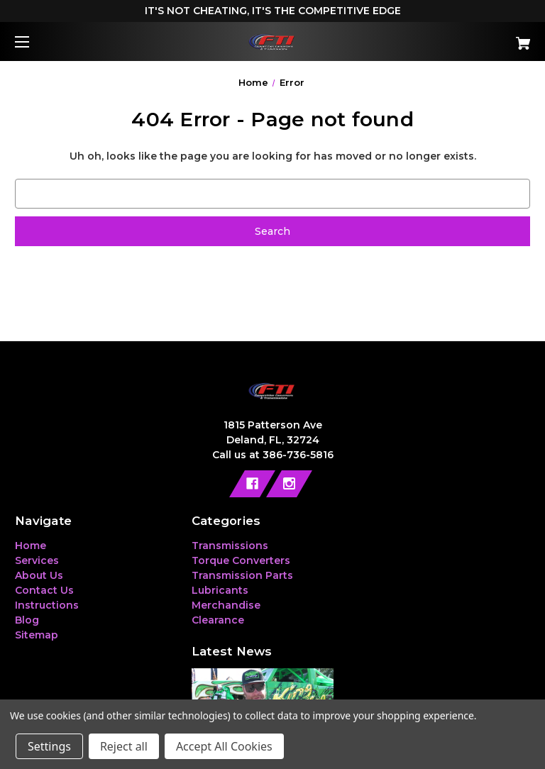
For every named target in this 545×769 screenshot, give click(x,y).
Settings (49, 746)
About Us (39, 575)
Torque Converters (241, 560)
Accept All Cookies (224, 746)
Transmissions (230, 545)
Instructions (47, 605)
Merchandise (226, 605)
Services (37, 560)
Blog (27, 620)
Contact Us (44, 590)
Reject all (124, 746)
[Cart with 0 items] (478, 38)
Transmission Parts (242, 575)
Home (30, 545)
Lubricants (220, 590)
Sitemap (36, 635)
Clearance (218, 620)
